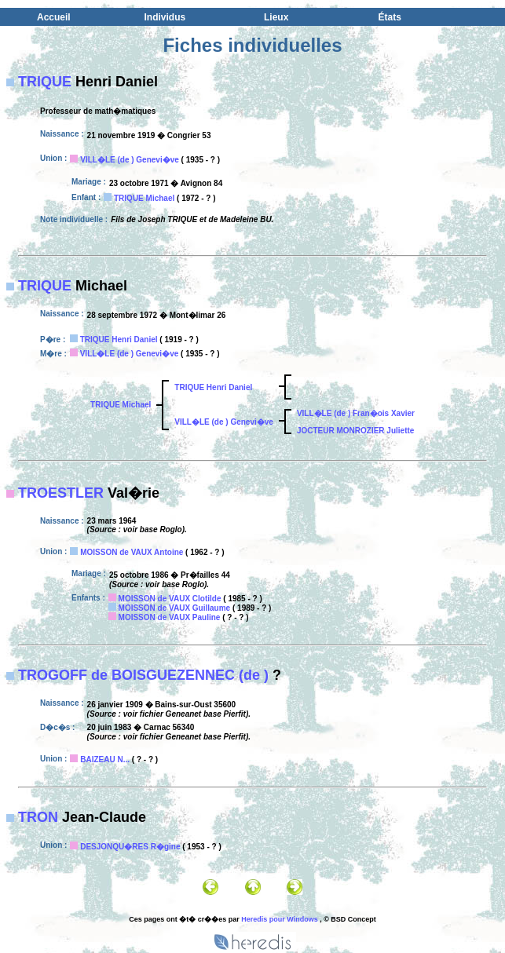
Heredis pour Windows (279, 919)
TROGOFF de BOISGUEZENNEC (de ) (143, 675)
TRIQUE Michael (144, 198)
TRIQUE (44, 81)
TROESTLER (61, 493)
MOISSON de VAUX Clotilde (170, 598)
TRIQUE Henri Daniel (119, 339)
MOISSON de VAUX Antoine (131, 552)
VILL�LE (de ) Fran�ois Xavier (356, 413)
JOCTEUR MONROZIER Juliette (355, 430)
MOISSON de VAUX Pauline (170, 617)
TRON (38, 817)
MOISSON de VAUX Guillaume (175, 608)
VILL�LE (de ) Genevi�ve (129, 159)
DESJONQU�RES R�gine (130, 846)
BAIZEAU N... (105, 759)
